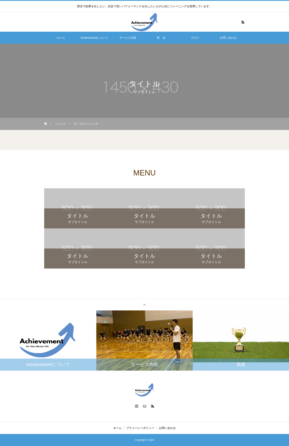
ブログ (194, 37)
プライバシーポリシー (140, 428)
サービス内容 (127, 37)
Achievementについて (94, 37)
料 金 (161, 37)
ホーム (61, 37)
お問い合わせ (228, 37)
